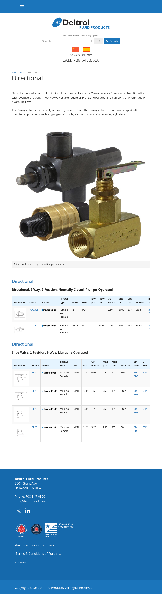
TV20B (33, 325)
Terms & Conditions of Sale (35, 545)
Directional (22, 281)
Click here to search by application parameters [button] (39, 264)
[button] (20, 314)
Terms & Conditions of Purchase (39, 554)
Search (112, 41)
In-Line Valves (18, 72)
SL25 (34, 409)
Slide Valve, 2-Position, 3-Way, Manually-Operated (50, 352)
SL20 (34, 390)
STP (145, 372)
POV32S (34, 309)
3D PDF (136, 374)
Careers (22, 562)
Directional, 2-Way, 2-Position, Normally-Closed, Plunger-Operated (62, 289)
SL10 (34, 372)
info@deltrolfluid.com (30, 501)
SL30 (34, 427)
